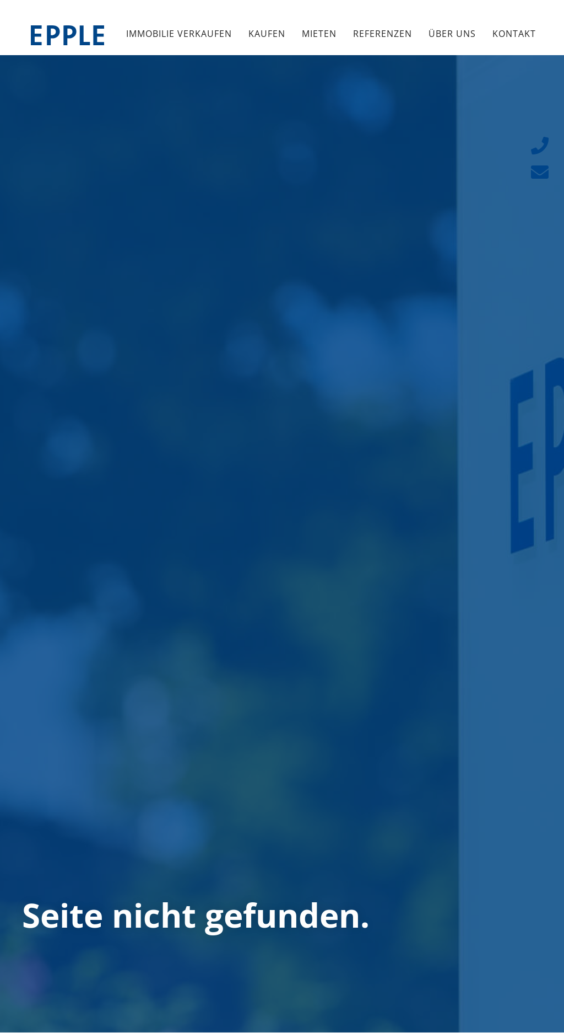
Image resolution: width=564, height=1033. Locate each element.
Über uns (452, 34)
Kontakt (514, 34)
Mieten (319, 34)
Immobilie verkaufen (179, 34)
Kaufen (266, 34)
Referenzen (382, 34)
